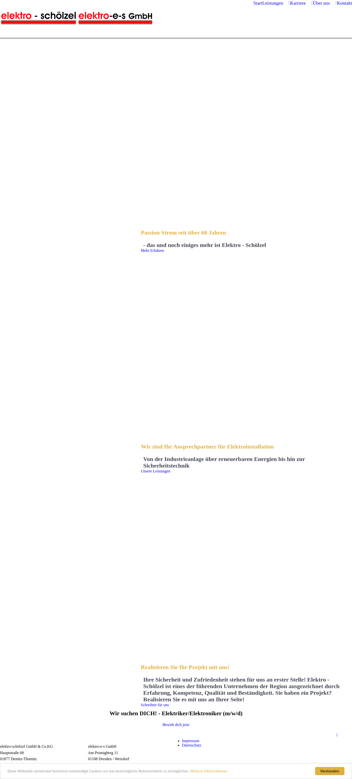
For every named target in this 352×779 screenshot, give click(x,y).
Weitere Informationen (215, 772)
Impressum (190, 741)
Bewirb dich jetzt (176, 725)
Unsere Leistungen (155, 471)
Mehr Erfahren (152, 250)
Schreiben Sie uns (155, 705)
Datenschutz (191, 745)
